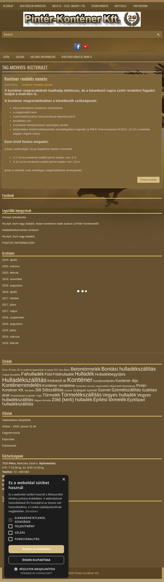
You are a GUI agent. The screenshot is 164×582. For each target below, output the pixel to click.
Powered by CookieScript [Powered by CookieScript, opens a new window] (36, 573)
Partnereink (140, 6)
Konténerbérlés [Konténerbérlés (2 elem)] (104, 381)
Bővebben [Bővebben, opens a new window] (31, 511)
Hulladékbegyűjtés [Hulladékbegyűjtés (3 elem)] (110, 374)
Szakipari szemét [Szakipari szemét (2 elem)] (85, 390)
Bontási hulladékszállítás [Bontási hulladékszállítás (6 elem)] (128, 369)
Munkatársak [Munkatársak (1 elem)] (128, 386)
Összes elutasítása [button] (36, 560)
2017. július (9, 304)
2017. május (9, 311)
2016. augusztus (12, 323)
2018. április (9, 291)
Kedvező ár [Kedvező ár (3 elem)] (56, 381)
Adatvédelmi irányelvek (33, 6)
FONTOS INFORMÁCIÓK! (18, 242)
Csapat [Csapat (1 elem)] (5, 374)
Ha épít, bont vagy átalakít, (18, 236)
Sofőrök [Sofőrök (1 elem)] (68, 390)
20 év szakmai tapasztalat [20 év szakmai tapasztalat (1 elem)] (30, 370)
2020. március (11, 266)
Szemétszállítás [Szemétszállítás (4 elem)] (126, 390)
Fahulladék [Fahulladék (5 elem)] (32, 374)
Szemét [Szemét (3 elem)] (104, 390)
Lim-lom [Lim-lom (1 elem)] (91, 386)
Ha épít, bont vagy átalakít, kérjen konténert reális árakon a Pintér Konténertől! (50, 223)
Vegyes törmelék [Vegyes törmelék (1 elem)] (42, 400)
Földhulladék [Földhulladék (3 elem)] (63, 374)
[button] (36, 568)
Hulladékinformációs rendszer (20, 230)
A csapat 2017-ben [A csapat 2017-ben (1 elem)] (53, 370)
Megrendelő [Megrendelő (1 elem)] (116, 386)
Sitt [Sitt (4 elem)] (38, 390)
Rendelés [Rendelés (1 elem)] (29, 390)
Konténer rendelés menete (77, 57)
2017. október (10, 298)
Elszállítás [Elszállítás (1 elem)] (15, 374)
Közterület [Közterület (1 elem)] (81, 386)
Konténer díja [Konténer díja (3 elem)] (127, 381)
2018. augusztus (12, 285)
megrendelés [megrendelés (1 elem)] (102, 386)
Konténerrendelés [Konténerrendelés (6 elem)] (21, 385)
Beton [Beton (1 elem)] (67, 370)
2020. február (10, 272)
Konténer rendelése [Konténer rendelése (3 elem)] (58, 385)
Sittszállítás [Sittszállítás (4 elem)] (53, 390)
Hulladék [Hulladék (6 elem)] (84, 374)
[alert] (36, 526)
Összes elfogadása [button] (36, 549)
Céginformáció (99, 6)
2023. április (9, 259)
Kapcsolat (121, 6)
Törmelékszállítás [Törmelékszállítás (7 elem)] (81, 395)
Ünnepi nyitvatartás (14, 217)
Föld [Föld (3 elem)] (48, 374)
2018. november (12, 279)
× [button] (63, 479)
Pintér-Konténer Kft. (87, 573)
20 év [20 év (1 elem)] (5, 370)
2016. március (11, 336)
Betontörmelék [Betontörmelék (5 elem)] (86, 369)
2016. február (10, 343)
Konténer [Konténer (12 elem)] (79, 379)
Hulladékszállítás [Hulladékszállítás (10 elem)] (24, 380)
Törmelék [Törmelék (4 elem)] (51, 395)
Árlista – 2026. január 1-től (68, 6)
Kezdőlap (8, 6)
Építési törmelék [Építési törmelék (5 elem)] (109, 399)
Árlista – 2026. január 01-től (19, 426)
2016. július (9, 330)
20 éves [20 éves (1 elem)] (12, 370)
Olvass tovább (148, 179)
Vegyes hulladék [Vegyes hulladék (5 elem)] (119, 395)
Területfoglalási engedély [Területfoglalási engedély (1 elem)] (22, 395)
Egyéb (6, 57)
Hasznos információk (43, 57)
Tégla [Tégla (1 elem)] (39, 395)
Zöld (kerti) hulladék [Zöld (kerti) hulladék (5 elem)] (72, 399)
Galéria (20, 57)
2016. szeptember (13, 317)
